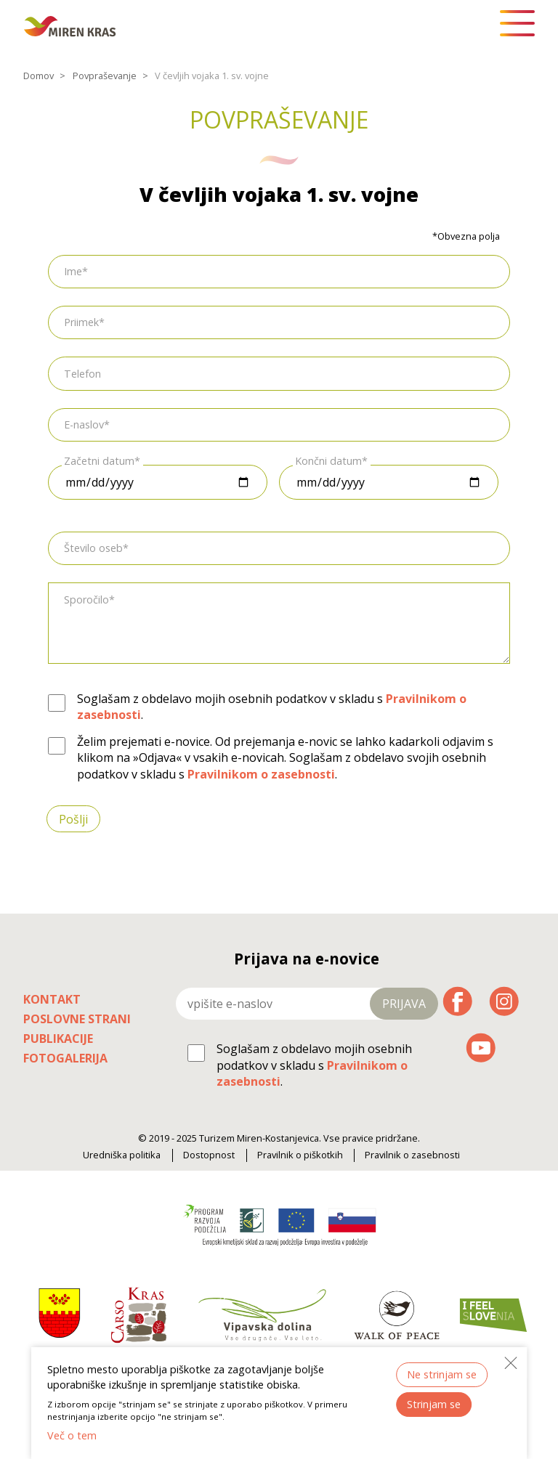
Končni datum (328, 461)
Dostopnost (209, 1155)
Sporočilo (86, 599)
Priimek (81, 322)
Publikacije (58, 1039)
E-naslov (84, 424)
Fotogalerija (65, 1058)
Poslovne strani (77, 1019)
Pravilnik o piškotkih (300, 1155)
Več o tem (72, 1435)
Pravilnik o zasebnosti (412, 1155)
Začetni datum (99, 461)
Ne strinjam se (442, 1374)
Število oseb (93, 548)
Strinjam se (434, 1404)
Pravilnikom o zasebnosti (261, 774)
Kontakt (52, 999)
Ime (73, 271)
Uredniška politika (122, 1155)
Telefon (82, 373)
